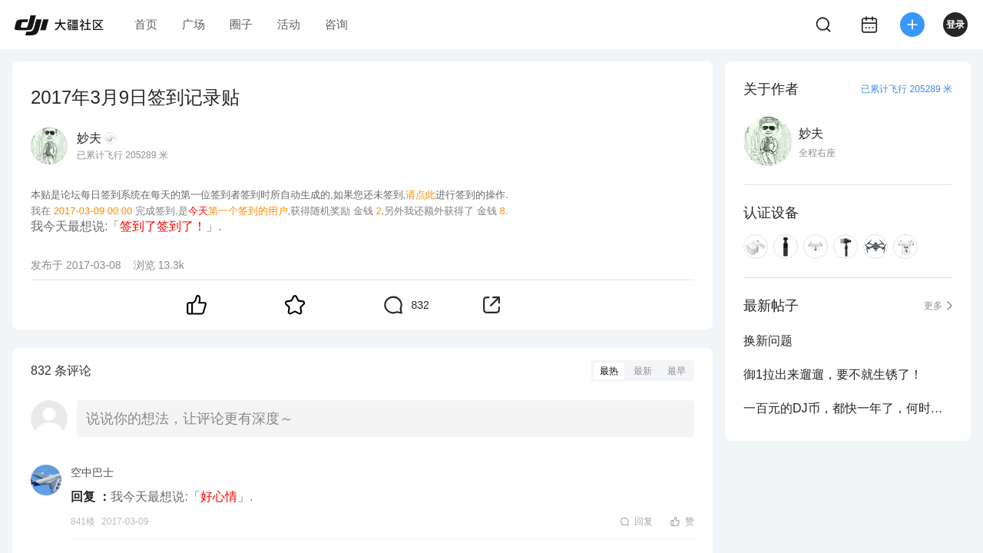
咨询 (336, 24)
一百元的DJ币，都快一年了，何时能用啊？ (847, 408)
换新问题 (768, 340)
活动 (288, 24)
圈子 (241, 24)
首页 (145, 24)
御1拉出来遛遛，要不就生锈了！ (832, 374)
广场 (193, 24)
